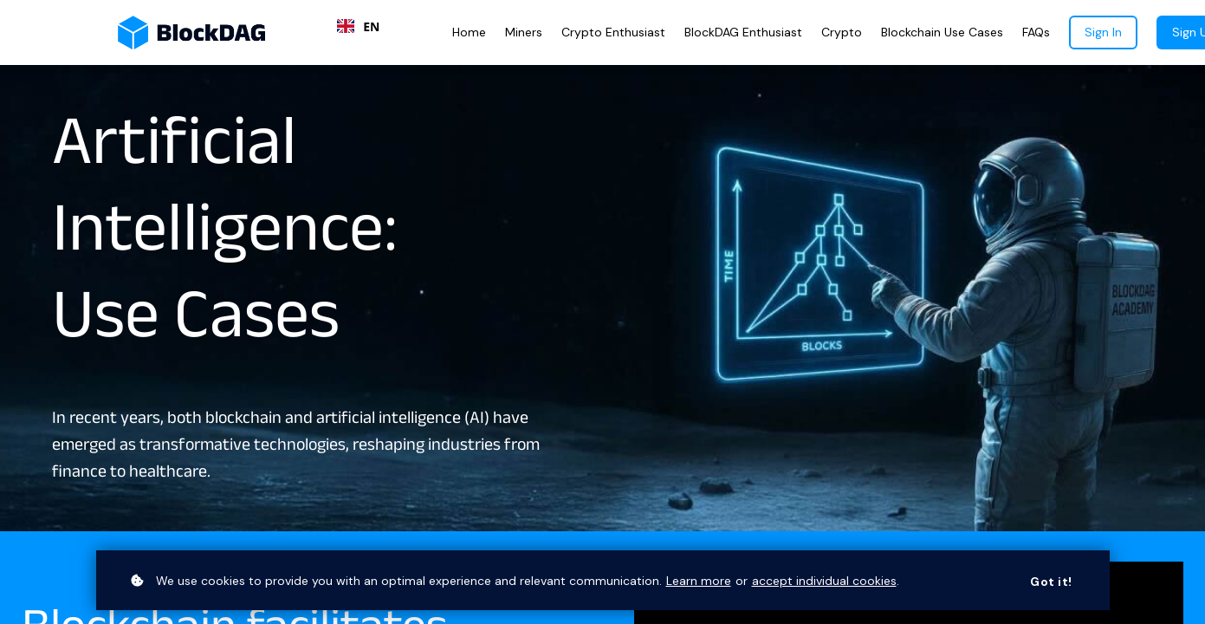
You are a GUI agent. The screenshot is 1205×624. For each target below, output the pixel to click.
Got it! (1051, 581)
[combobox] (358, 26)
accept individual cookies (824, 580)
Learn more (698, 580)
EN (358, 26)
